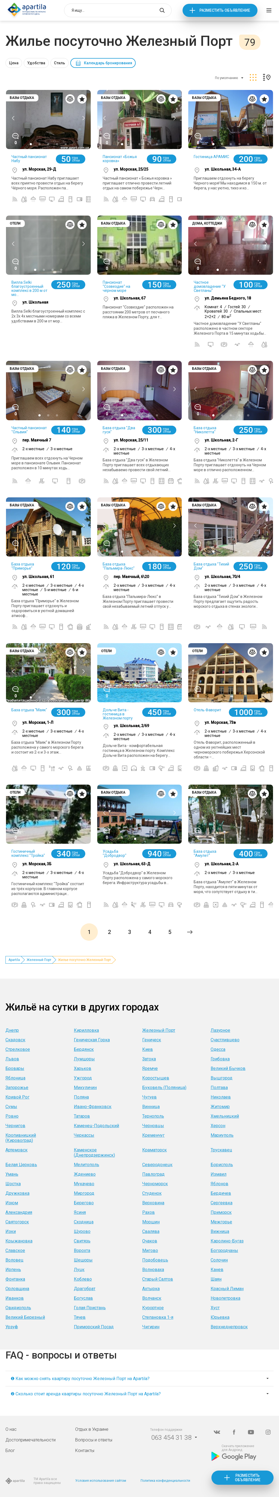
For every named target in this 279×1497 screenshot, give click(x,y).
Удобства (36, 63)
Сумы (11, 1106)
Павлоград (153, 1174)
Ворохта (82, 1250)
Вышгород (221, 1078)
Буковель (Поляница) (164, 1087)
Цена (14, 63)
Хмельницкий (225, 1116)
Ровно (12, 1116)
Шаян (216, 1279)
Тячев (80, 1317)
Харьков (82, 1068)
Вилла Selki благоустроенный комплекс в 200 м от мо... (29, 288)
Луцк (79, 1269)
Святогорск (17, 1221)
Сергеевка (221, 1202)
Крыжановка (18, 1241)
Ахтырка (151, 1288)
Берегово (84, 1202)
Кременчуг (153, 1135)
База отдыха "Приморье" (22, 566)
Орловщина (17, 1288)
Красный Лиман (227, 1288)
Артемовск (16, 1150)
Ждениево (85, 1174)
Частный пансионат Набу (29, 159)
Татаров (82, 1116)
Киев (147, 1049)
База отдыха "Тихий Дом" (211, 566)
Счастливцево (225, 1039)
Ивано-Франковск (92, 1106)
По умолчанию (226, 78)
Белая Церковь (21, 1164)
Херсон (218, 1125)
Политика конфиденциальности (165, 1481)
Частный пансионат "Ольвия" (29, 430)
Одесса (218, 1049)
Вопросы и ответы (93, 1439)
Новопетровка (225, 1298)
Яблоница (15, 1078)
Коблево (83, 1279)
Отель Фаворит (207, 710)
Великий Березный (25, 1317)
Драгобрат (84, 1288)
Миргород (84, 1193)
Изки (10, 1231)
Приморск (221, 1212)
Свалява (150, 1231)
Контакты (84, 1450)
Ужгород (83, 1078)
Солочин (219, 1260)
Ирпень (13, 1269)
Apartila (14, 960)
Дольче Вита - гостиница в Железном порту (118, 714)
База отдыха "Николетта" (205, 430)
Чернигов (15, 1125)
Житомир (220, 1106)
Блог (10, 1450)
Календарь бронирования (108, 63)
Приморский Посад (94, 1326)
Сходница (83, 1221)
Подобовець (155, 1260)
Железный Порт (39, 960)
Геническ (151, 1039)
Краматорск (154, 1150)
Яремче (150, 1068)
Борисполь (222, 1164)
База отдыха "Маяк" (29, 710)
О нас (11, 1429)
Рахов (148, 1212)
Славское (15, 1250)
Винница (151, 1106)
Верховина (153, 1202)
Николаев (221, 1097)
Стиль (59, 63)
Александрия (18, 1212)
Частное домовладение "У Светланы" (210, 286)
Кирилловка (86, 1030)
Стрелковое (17, 1049)
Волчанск (151, 1298)
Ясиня (80, 1212)
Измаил (218, 1174)
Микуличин (85, 1087)
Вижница (220, 1231)
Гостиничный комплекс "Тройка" (28, 853)
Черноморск (155, 1183)
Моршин (151, 1221)
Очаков (149, 1241)
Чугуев (149, 1097)
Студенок (152, 1193)
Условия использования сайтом (100, 1481)
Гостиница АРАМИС (211, 157)
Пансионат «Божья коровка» (120, 159)
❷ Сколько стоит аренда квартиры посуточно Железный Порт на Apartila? (86, 1393)
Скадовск (15, 1039)
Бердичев (221, 1193)
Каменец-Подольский (96, 1125)
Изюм (11, 1202)
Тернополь (153, 1116)
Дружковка (17, 1193)
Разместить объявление (224, 10)
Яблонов (219, 1183)
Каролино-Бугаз (227, 1241)
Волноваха (153, 1269)
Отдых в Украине (91, 1429)
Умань (11, 1174)
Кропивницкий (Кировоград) (20, 1138)
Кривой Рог (17, 1097)
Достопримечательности (30, 1439)
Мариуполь (222, 1135)
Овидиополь (18, 1307)
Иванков (14, 1298)
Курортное (153, 1307)
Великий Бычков (228, 1068)
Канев (217, 1269)
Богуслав (83, 1298)
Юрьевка (220, 1317)
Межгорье (221, 1221)
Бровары (14, 1068)
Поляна (81, 1097)
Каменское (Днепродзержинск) (94, 1152)
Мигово (150, 1250)
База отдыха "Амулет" (205, 853)
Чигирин (150, 1326)
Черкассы (84, 1135)
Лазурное (220, 1030)
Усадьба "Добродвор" (114, 853)
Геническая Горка (92, 1039)
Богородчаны (224, 1250)
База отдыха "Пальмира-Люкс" (119, 566)
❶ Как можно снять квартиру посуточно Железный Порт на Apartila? (80, 1378)
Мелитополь (86, 1164)
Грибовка (220, 1058)
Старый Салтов (157, 1279)
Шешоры (83, 1260)
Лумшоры (84, 1058)
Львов (12, 1058)
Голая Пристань (90, 1307)
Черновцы (153, 1125)
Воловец (14, 1260)
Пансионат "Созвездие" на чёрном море (116, 286)
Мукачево (84, 1183)
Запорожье (16, 1087)
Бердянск (84, 1049)
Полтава (219, 1087)
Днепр (12, 1030)
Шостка (13, 1183)
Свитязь (82, 1241)
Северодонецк (157, 1164)
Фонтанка (15, 1279)
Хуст (215, 1307)
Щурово (82, 1231)
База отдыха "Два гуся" (119, 430)
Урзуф (11, 1326)
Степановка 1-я (157, 1317)
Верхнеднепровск (229, 1326)
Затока (149, 1058)
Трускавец (221, 1150)
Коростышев (155, 1078)
